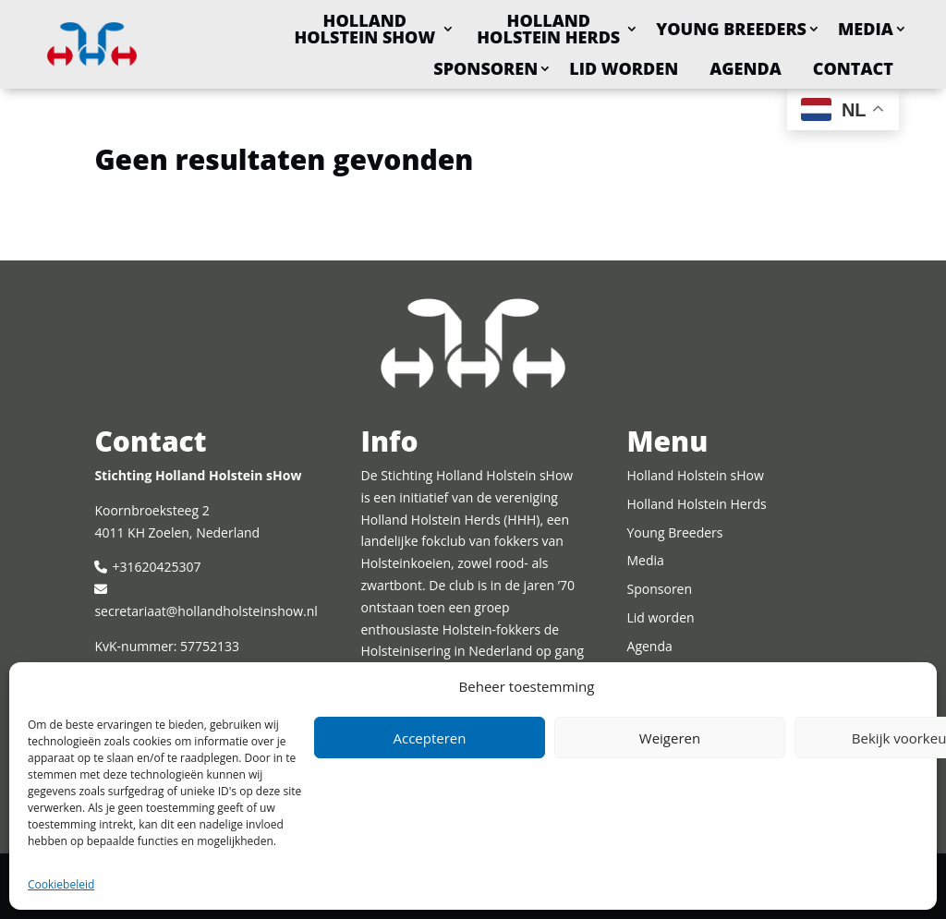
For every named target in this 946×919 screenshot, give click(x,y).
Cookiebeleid (61, 884)
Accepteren (430, 738)
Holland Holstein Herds (548, 28)
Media (865, 29)
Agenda (746, 68)
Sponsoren (485, 68)
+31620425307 (156, 566)
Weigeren (669, 738)
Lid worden (623, 68)
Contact (853, 68)
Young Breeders (731, 29)
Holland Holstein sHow (364, 28)
